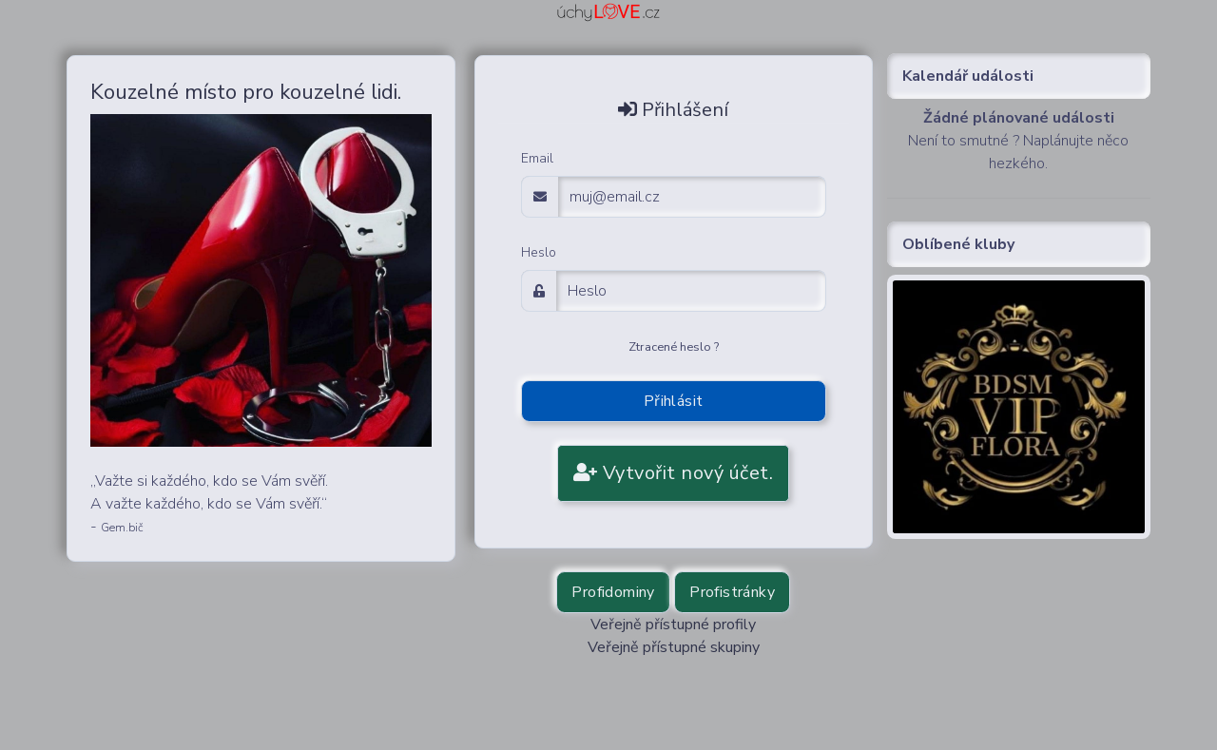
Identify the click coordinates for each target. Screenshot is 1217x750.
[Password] (691, 291)
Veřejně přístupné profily (673, 624)
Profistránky (732, 592)
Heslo (538, 252)
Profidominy (612, 592)
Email (537, 158)
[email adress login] (692, 197)
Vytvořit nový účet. (673, 473)
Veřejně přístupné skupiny (674, 647)
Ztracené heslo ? (673, 347)
